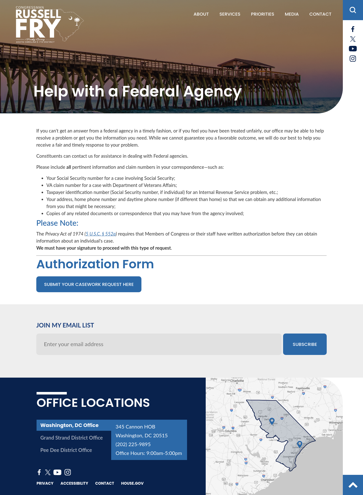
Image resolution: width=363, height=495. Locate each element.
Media (292, 14)
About (201, 14)
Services (229, 14)
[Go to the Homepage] (49, 24)
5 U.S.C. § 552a (101, 234)
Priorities (262, 14)
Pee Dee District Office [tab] (66, 450)
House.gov (132, 483)
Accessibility (74, 483)
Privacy (45, 483)
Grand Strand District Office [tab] (71, 438)
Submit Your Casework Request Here (89, 284)
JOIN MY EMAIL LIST (65, 325)
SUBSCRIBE (305, 344)
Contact (320, 14)
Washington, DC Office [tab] (69, 425)
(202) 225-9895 (133, 444)
